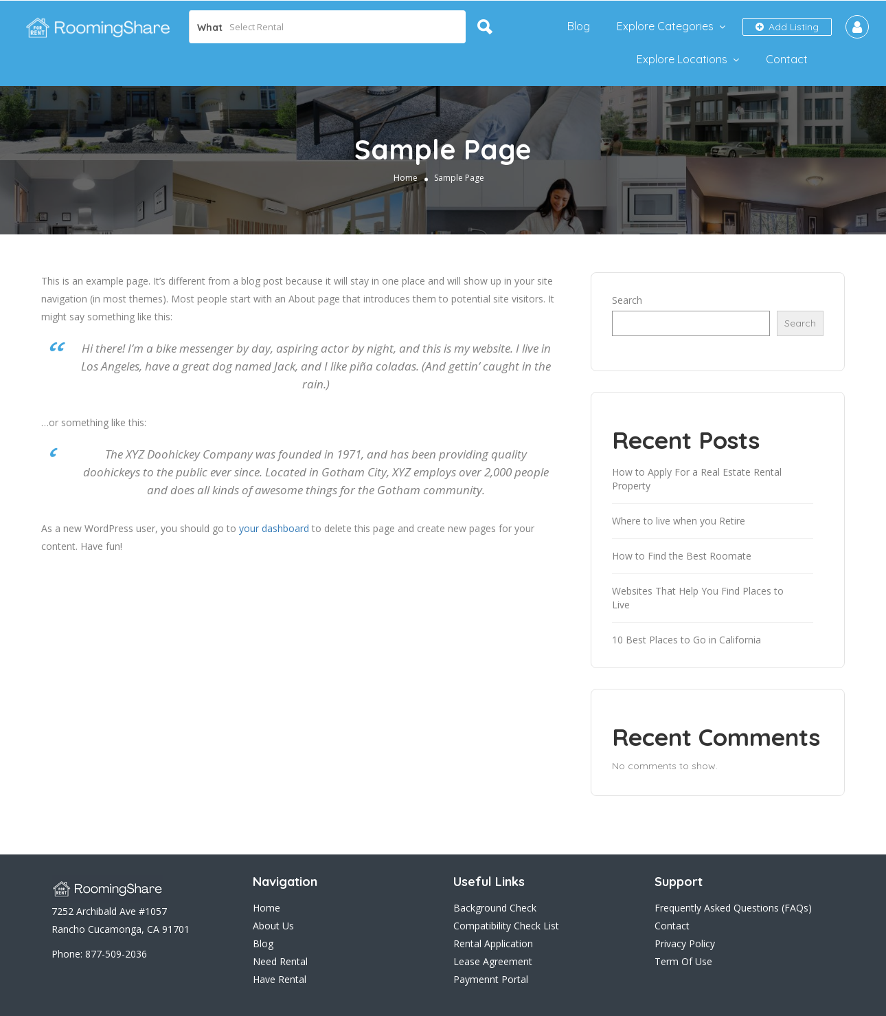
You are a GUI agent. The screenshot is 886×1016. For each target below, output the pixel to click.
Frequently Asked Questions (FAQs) (733, 907)
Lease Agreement (492, 961)
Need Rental (280, 961)
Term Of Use (683, 961)
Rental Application (493, 943)
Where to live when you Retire (678, 520)
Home (406, 178)
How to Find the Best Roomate (681, 555)
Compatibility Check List (506, 925)
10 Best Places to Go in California (686, 639)
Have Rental (279, 979)
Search (627, 300)
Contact (787, 59)
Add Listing (787, 27)
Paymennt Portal (490, 979)
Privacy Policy (685, 943)
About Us (273, 925)
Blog (578, 26)
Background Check (494, 907)
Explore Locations (682, 59)
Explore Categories (665, 26)
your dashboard (274, 528)
